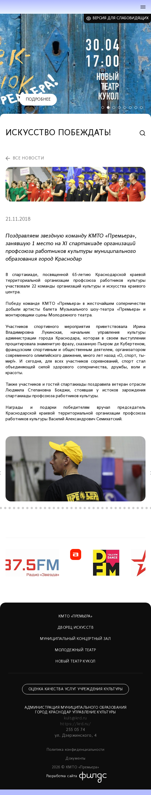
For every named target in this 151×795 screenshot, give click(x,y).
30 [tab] (124, 508)
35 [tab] (146, 508)
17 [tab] (67, 508)
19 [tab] (76, 508)
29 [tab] (120, 508)
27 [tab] (111, 508)
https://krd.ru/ (75, 724)
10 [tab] (36, 508)
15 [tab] (58, 508)
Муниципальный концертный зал (75, 639)
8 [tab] (141, 107)
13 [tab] (49, 508)
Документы (75, 759)
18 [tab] (71, 508)
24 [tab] (98, 508)
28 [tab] (116, 508)
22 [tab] (89, 508)
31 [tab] (129, 508)
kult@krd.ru (75, 718)
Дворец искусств (75, 628)
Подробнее (38, 99)
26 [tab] (107, 508)
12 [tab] (45, 508)
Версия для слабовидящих (121, 18)
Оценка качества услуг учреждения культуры (75, 689)
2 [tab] (108, 107)
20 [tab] (80, 508)
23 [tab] (93, 508)
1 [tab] (102, 107)
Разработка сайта (61, 776)
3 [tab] (113, 107)
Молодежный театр (75, 650)
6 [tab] (130, 107)
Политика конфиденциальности (75, 750)
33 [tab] (138, 508)
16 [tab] (63, 508)
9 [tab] (32, 508)
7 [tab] (135, 107)
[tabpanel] (75, 66)
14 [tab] (54, 508)
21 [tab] (85, 508)
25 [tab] (102, 508)
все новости (28, 158)
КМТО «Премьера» (75, 616)
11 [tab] (40, 508)
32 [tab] (133, 508)
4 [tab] (119, 107)
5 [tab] (124, 107)
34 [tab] (142, 508)
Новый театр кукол (75, 661)
